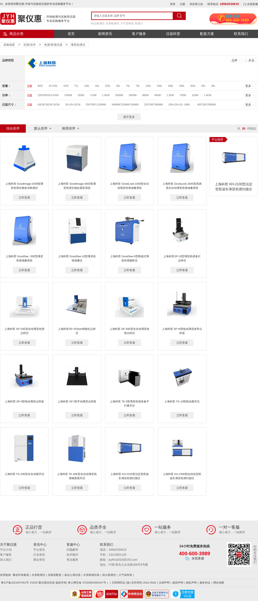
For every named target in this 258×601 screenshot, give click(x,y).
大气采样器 (127, 23)
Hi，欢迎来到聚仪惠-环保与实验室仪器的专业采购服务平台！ (37, 3)
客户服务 (139, 34)
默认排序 (40, 128)
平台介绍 (6, 549)
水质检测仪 (112, 23)
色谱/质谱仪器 (53, 44)
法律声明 (164, 582)
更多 (248, 86)
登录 (172, 4)
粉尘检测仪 (98, 23)
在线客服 (250, 4)
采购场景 (9, 44)
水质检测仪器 (91, 574)
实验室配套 (54, 574)
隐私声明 (191, 582)
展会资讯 (39, 559)
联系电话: (223, 4)
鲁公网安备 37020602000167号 (87, 582)
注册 (182, 4)
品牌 (234, 60)
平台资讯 (39, 549)
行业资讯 (39, 554)
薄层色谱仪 (78, 44)
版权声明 (177, 582)
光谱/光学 (29, 44)
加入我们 (6, 559)
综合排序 (13, 128)
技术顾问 (72, 554)
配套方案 (207, 34)
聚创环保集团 (21, 574)
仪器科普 (173, 34)
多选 (251, 60)
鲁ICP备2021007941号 (15, 582)
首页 (71, 34)
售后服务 (72, 559)
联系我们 (241, 34)
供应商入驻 (196, 4)
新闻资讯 (105, 34)
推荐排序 (68, 128)
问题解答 (72, 549)
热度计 (139, 23)
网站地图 (218, 582)
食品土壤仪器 (72, 574)
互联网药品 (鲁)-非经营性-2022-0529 (134, 582)
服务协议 (205, 582)
